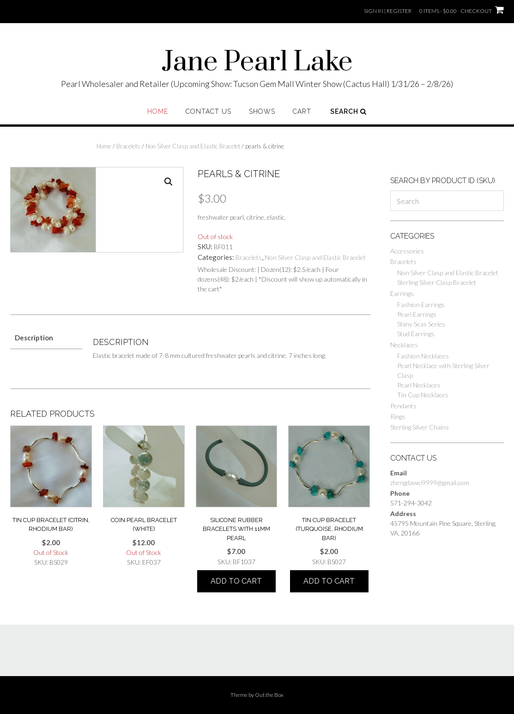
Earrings (402, 293)
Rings (397, 416)
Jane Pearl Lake (257, 62)
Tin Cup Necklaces (422, 395)
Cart (302, 111)
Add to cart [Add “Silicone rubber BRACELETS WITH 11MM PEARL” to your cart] (236, 581)
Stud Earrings (416, 334)
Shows (262, 111)
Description (34, 337)
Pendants (403, 406)
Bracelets (128, 146)
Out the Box (269, 694)
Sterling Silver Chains (419, 427)
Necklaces (404, 345)
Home (157, 111)
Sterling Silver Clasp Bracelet (436, 282)
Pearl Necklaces (419, 385)
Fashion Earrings (421, 304)
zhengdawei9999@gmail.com (429, 482)
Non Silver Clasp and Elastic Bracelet (192, 146)
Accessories (407, 251)
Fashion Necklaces (423, 356)
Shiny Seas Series (421, 324)
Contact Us (208, 111)
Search (348, 111)
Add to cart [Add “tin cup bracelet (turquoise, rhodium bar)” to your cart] (329, 581)
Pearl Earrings (416, 314)
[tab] (46, 337)
